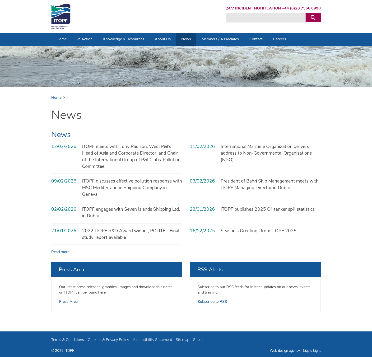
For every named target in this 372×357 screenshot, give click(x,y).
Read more (60, 251)
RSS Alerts (210, 269)
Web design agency (285, 350)
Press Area (71, 269)
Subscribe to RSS (212, 301)
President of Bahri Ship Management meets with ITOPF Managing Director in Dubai (270, 184)
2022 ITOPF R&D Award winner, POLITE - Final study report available (130, 234)
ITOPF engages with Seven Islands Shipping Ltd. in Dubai (131, 212)
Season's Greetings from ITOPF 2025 (259, 231)
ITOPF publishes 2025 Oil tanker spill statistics (268, 209)
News (60, 134)
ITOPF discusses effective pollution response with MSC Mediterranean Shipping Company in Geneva (132, 187)
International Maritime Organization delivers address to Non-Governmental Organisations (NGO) (266, 153)
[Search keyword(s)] (266, 17)
